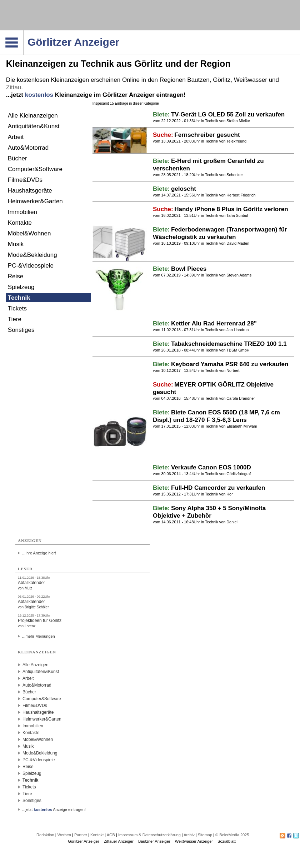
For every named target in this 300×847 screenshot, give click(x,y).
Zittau (13, 87)
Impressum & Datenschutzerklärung (149, 835)
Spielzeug (21, 287)
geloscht (183, 188)
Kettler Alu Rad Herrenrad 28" (214, 323)
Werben (64, 835)
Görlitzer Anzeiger (83, 841)
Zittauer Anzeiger (119, 841)
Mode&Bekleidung (32, 254)
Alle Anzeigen (35, 665)
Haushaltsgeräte (30, 190)
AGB (111, 835)
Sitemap (205, 835)
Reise (15, 276)
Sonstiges (21, 330)
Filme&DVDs (25, 179)
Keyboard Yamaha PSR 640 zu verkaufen (230, 364)
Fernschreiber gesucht (207, 134)
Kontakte (20, 222)
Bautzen (198, 79)
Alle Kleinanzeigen (33, 115)
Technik (19, 297)
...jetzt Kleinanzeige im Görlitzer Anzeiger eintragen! (96, 94)
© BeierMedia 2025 (232, 835)
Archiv (189, 835)
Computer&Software (35, 169)
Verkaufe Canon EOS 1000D (211, 467)
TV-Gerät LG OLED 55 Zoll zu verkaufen (228, 114)
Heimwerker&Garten (35, 201)
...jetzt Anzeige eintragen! (54, 809)
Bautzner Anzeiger (154, 841)
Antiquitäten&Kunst (34, 126)
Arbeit (16, 137)
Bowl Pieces (188, 268)
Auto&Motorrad (28, 147)
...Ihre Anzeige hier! (39, 553)
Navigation (23, 32)
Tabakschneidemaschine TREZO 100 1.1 (229, 343)
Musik (16, 244)
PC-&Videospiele (31, 265)
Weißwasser (250, 79)
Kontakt (97, 835)
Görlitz (221, 79)
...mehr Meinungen (38, 636)
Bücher (17, 158)
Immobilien (22, 212)
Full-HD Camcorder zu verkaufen (218, 487)
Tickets (17, 308)
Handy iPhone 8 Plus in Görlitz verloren (231, 209)
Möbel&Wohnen (29, 233)
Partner (80, 835)
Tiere (14, 319)
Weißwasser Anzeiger (194, 841)
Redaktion (45, 835)
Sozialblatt (227, 841)
